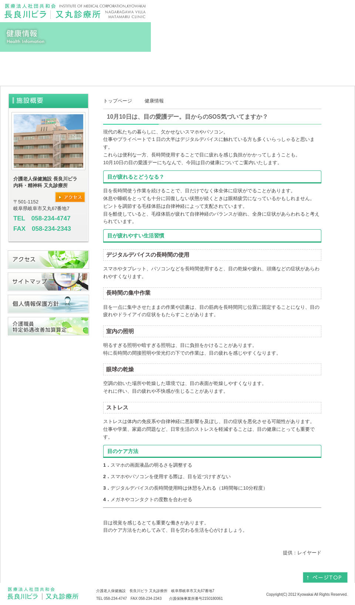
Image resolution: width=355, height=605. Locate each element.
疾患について (266, 65)
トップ (29, 65)
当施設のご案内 (88, 65)
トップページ (117, 101)
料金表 (148, 65)
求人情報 (325, 65)
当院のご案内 (207, 65)
